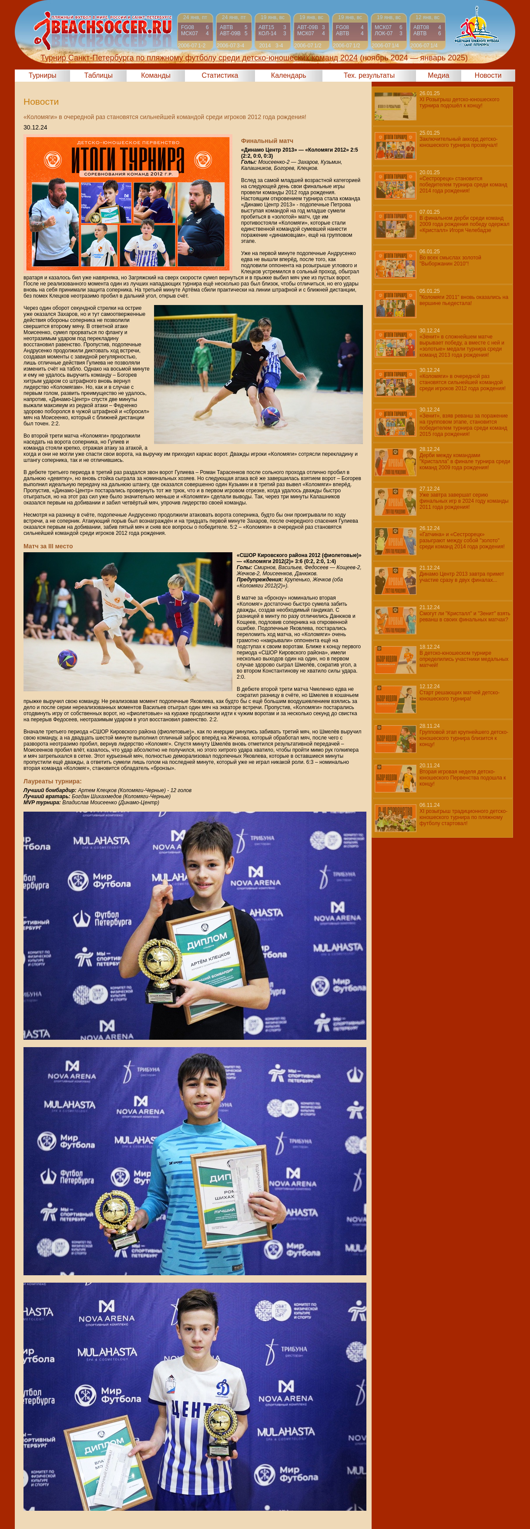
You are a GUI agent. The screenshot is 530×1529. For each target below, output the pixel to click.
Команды (156, 75)
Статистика (219, 75)
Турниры (43, 75)
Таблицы (98, 75)
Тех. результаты (369, 75)
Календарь (288, 75)
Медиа (438, 75)
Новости (488, 75)
